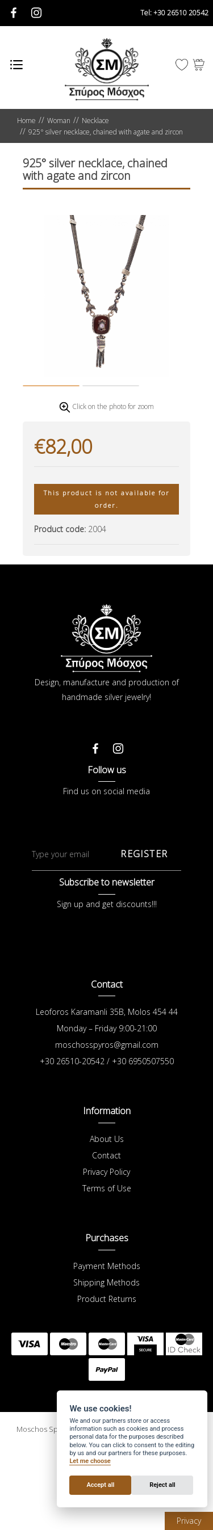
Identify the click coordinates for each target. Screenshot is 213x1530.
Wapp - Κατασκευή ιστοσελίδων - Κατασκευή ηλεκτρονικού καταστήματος (106, 1513)
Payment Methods (106, 1321)
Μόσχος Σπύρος (107, 69)
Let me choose (89, 1461)
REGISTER (144, 909)
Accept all (100, 1485)
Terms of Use (106, 1243)
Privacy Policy (106, 1227)
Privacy (189, 1520)
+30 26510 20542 (174, 13)
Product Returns (106, 1354)
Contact (106, 1211)
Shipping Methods (106, 1338)
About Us (107, 1194)
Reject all (162, 1485)
